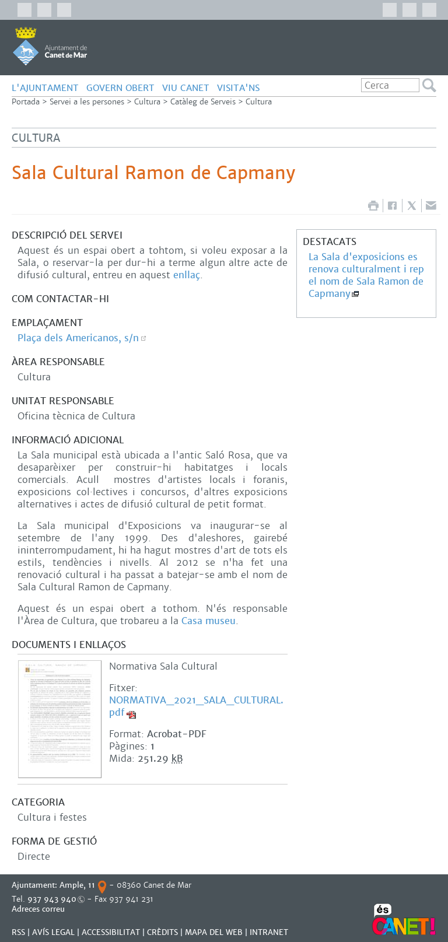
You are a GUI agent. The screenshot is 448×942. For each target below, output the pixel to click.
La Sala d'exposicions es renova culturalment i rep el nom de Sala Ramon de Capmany (366, 275)
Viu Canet (185, 87)
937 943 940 (51, 899)
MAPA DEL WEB (214, 932)
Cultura (147, 102)
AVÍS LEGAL (53, 932)
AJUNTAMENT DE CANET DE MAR (50, 46)
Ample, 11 (77, 885)
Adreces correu (39, 909)
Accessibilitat (111, 932)
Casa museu (208, 621)
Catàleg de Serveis (203, 102)
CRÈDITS (162, 932)
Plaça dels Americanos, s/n (78, 338)
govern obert (120, 87)
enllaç (186, 275)
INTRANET (269, 932)
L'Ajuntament (45, 87)
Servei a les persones (87, 102)
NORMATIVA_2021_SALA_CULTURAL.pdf (196, 706)
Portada (26, 102)
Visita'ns (238, 87)
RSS (18, 932)
